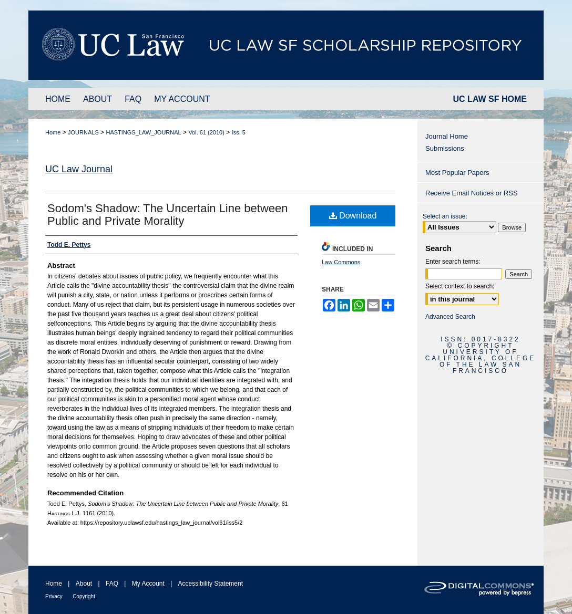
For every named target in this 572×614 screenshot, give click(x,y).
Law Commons (341, 262)
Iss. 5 (239, 132)
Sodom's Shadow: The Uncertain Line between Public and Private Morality (167, 214)
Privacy (54, 596)
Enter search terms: (453, 261)
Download (353, 215)
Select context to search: (459, 286)
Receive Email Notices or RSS (471, 193)
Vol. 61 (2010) (206, 132)
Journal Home (446, 136)
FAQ (112, 583)
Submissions (444, 148)
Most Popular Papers (457, 172)
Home (52, 132)
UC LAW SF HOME (490, 99)
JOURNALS (83, 132)
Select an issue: (445, 216)
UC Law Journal (79, 169)
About (84, 583)
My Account (148, 583)
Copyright (84, 596)
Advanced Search (450, 316)
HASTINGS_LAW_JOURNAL (143, 132)
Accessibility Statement (210, 583)
